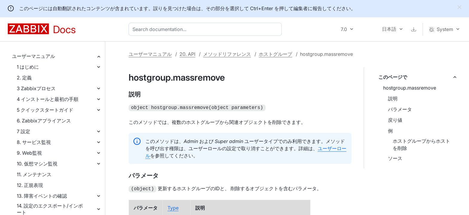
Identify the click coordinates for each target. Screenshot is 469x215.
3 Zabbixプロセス (36, 88)
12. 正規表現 (30, 185)
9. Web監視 (29, 153)
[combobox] (206, 29)
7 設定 (23, 131)
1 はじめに (28, 67)
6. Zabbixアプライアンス (44, 121)
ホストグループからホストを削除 (421, 144)
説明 (393, 99)
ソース (395, 158)
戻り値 (395, 120)
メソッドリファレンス (227, 54)
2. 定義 (24, 78)
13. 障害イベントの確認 (42, 196)
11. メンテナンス (34, 174)
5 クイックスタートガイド (45, 110)
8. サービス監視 (34, 142)
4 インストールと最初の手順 (47, 99)
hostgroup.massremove (409, 88)
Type (173, 207)
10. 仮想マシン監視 (37, 164)
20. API (187, 54)
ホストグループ (275, 54)
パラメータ (400, 109)
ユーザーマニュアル (33, 56)
